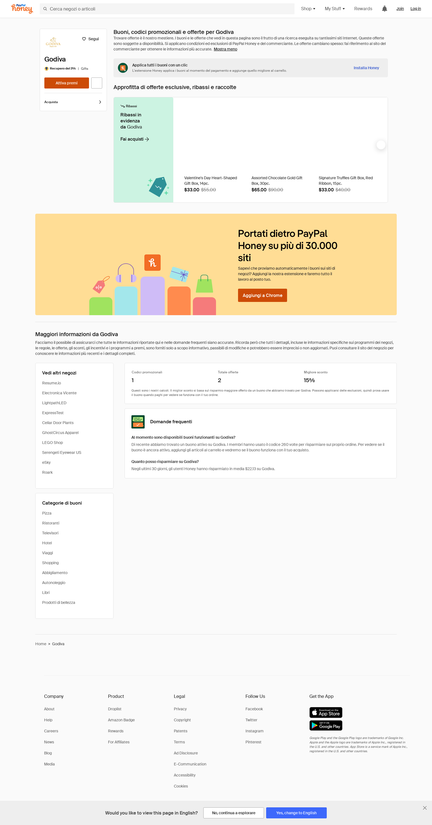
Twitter (251, 719)
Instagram (254, 730)
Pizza (47, 513)
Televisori (50, 533)
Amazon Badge (121, 719)
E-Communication (190, 764)
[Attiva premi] (66, 83)
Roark (47, 472)
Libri (46, 592)
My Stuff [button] (335, 9)
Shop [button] (308, 9)
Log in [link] (416, 8)
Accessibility (185, 775)
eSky (46, 462)
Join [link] (400, 8)
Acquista (73, 102)
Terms (179, 742)
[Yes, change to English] (296, 812)
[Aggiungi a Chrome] (262, 295)
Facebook (254, 708)
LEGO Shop (52, 442)
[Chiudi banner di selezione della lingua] (425, 808)
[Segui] (90, 38)
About (49, 708)
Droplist (114, 708)
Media (49, 764)
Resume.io (51, 383)
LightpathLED (54, 402)
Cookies (181, 786)
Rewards (363, 9)
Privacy (180, 708)
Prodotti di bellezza (58, 602)
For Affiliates (118, 742)
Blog (48, 753)
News (49, 742)
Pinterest (253, 742)
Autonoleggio (53, 582)
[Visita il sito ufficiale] (96, 83)
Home (40, 643)
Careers (51, 730)
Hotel (47, 542)
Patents (180, 730)
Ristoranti (50, 523)
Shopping (50, 562)
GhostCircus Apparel (60, 432)
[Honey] (22, 9)
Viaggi (47, 552)
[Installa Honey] (366, 68)
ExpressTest (53, 412)
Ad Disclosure (186, 753)
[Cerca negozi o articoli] (167, 8)
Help (48, 719)
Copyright (182, 719)
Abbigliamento (55, 572)
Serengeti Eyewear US (61, 452)
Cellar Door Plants (58, 422)
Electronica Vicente (59, 392)
